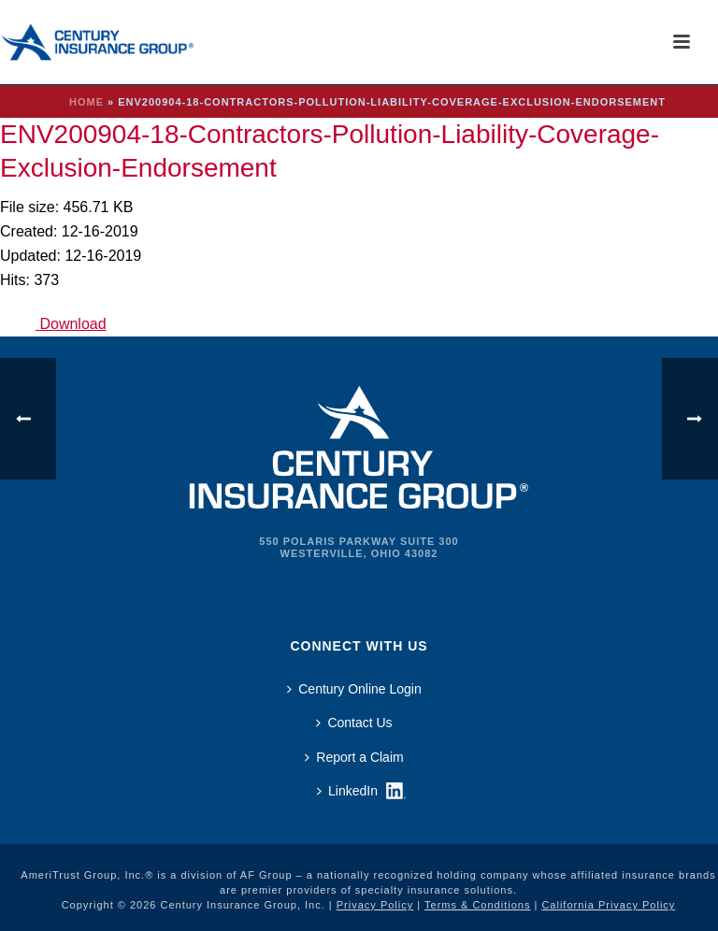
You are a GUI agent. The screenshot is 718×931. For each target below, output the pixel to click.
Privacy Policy (375, 904)
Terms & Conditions (477, 904)
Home (86, 101)
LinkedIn (347, 790)
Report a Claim (354, 757)
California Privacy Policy (608, 904)
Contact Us (354, 722)
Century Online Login (354, 688)
